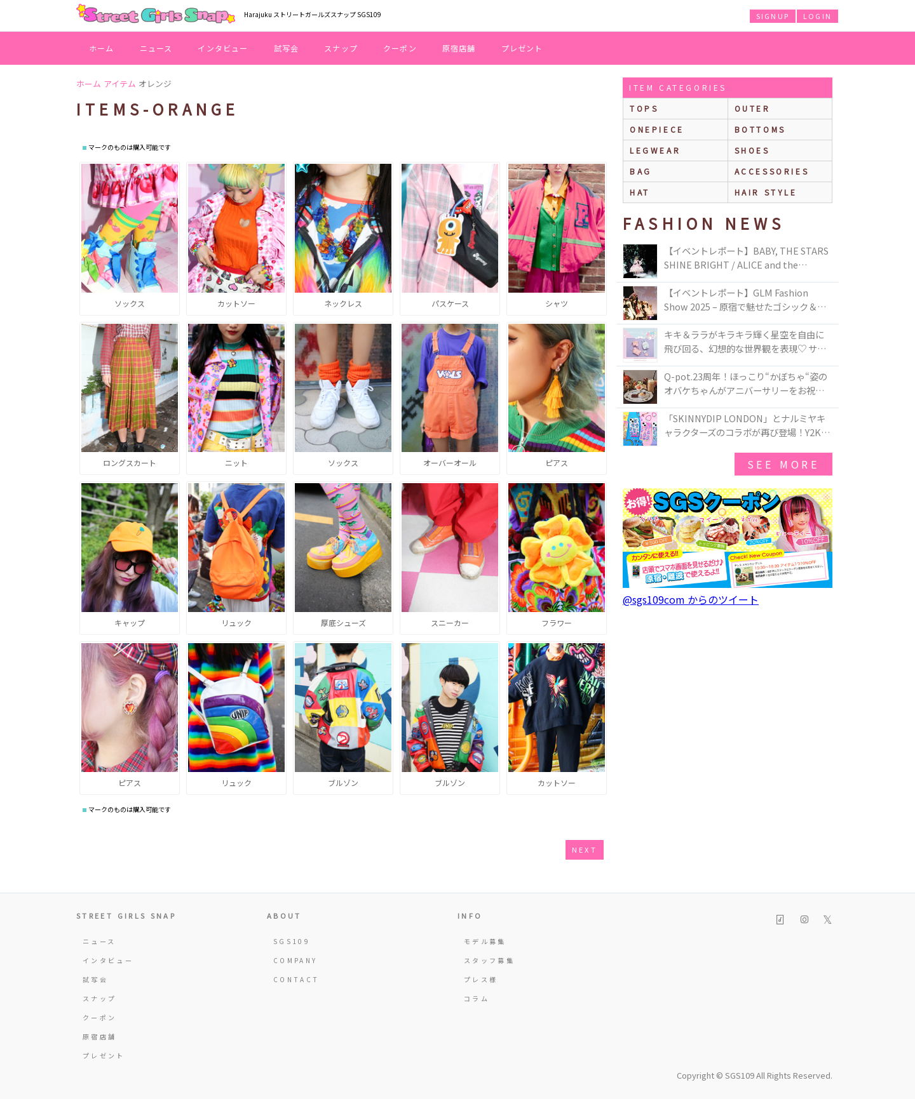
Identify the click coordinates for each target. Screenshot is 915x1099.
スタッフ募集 (489, 960)
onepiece (657, 129)
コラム (476, 998)
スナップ (341, 48)
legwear (655, 150)
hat (640, 192)
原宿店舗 (459, 48)
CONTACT (296, 979)
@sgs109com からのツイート (691, 599)
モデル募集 (485, 941)
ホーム (101, 48)
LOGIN (817, 16)
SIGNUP (772, 16)
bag (641, 171)
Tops (644, 108)
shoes (752, 150)
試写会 (286, 48)
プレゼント (522, 48)
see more (783, 464)
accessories (772, 171)
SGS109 (291, 941)
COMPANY (295, 960)
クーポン (400, 48)
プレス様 (481, 979)
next (584, 849)
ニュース (156, 48)
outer (753, 108)
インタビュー (223, 48)
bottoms (760, 129)
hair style (766, 192)
